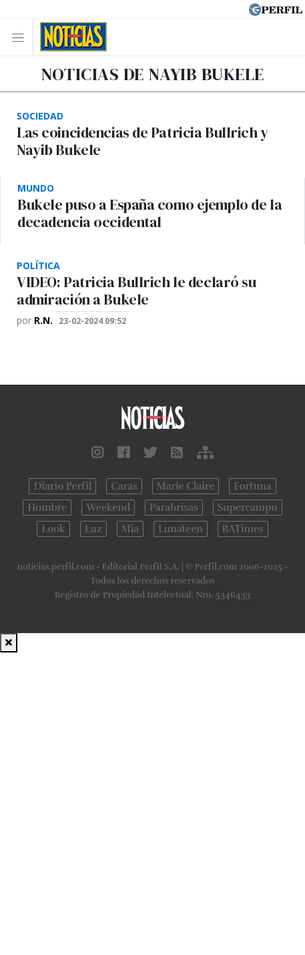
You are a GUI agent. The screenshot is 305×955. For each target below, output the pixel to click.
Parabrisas (173, 508)
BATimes (243, 529)
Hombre (47, 508)
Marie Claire (186, 486)
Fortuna (252, 486)
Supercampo (248, 508)
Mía (130, 529)
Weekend (108, 508)
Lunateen (180, 529)
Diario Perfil (62, 486)
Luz (93, 529)
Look (53, 529)
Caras (124, 486)
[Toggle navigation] (22, 37)
